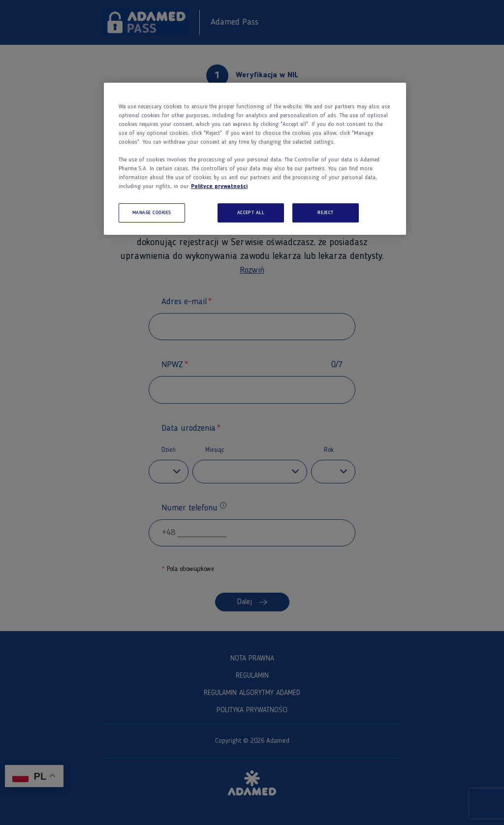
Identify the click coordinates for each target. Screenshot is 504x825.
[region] (255, 159)
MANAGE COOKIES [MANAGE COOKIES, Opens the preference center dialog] (151, 213)
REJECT (325, 213)
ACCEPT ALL (251, 213)
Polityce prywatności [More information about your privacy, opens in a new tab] (219, 187)
